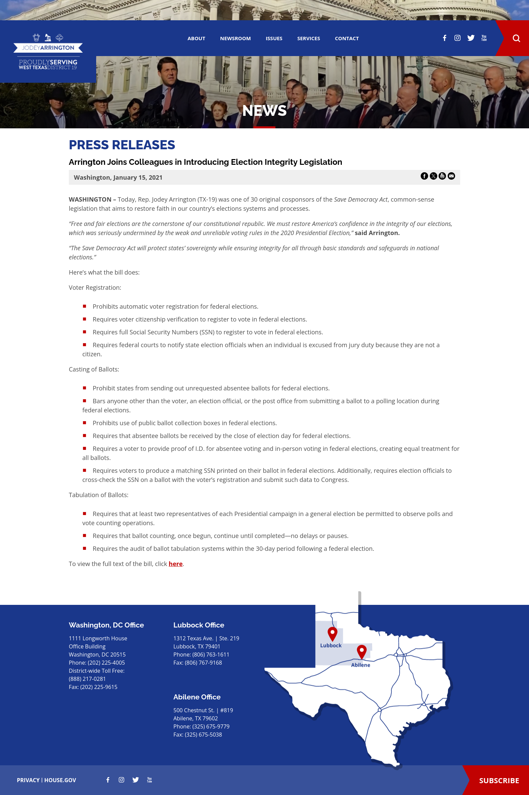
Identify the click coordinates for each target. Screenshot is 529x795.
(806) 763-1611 (210, 654)
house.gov (60, 780)
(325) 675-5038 (203, 734)
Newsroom (235, 38)
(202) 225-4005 (106, 662)
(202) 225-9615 (98, 687)
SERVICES (308, 38)
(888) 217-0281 (87, 679)
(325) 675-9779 (210, 726)
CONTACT (347, 38)
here (176, 564)
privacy (28, 780)
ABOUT (196, 38)
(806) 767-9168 (203, 662)
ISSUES (274, 38)
